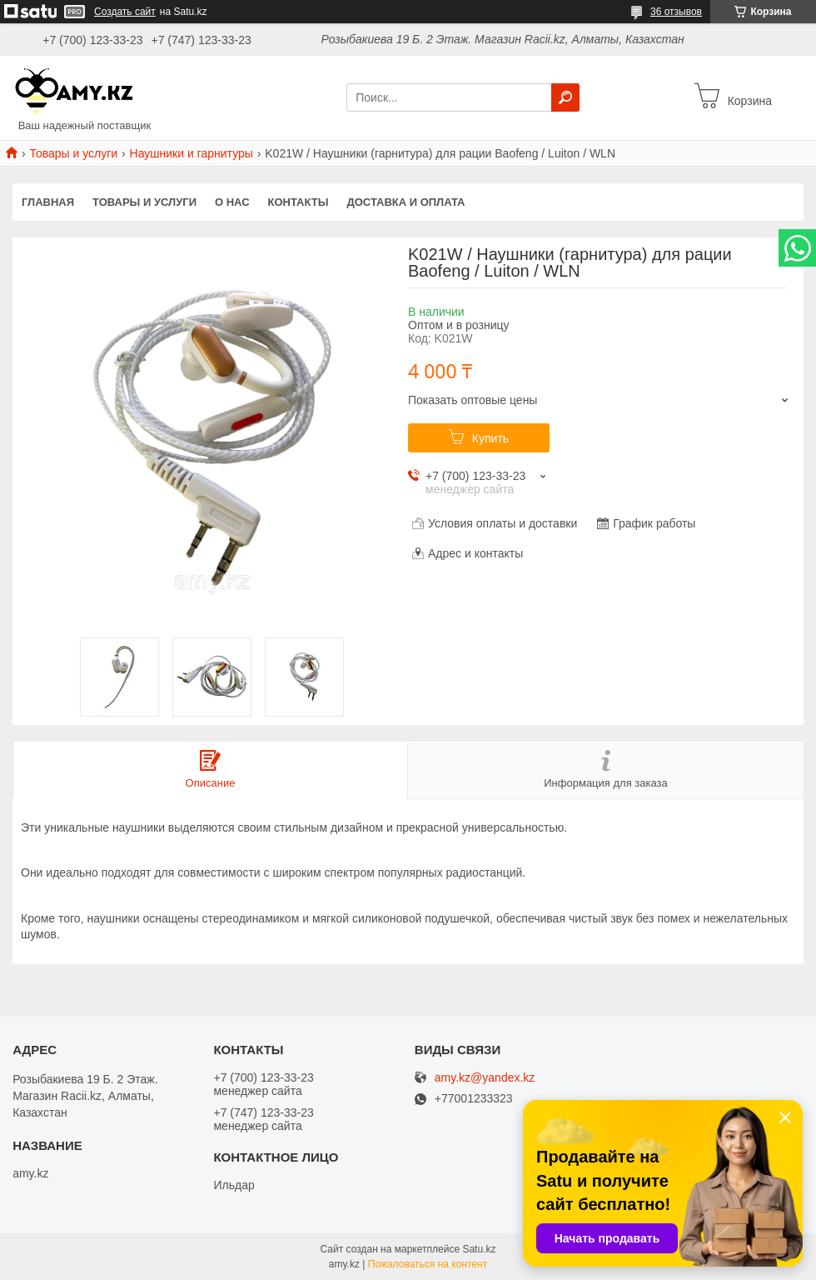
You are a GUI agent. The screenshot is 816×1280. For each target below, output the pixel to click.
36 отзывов (676, 12)
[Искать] (565, 97)
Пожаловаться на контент (427, 1264)
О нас (232, 202)
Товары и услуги (73, 153)
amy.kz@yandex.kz (485, 1078)
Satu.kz (478, 1249)
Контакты (298, 202)
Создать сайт (125, 12)
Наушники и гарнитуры (191, 153)
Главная (48, 202)
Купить (490, 438)
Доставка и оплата (405, 202)
